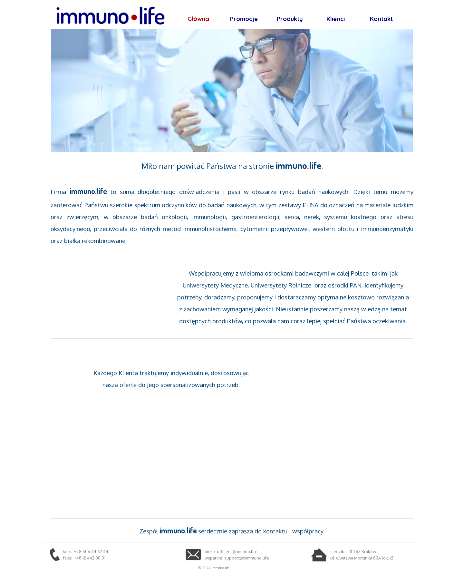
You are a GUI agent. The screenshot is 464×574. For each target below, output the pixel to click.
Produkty (290, 19)
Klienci (335, 19)
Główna (198, 19)
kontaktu (275, 531)
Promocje (244, 19)
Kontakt (381, 19)
